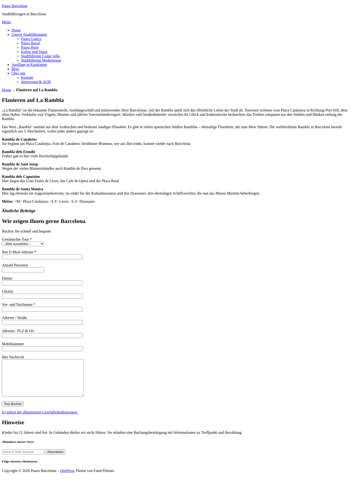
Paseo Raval (30, 43)
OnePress (67, 478)
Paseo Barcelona (14, 6)
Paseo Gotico (31, 39)
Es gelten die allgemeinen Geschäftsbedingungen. (40, 419)
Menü (6, 22)
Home (16, 30)
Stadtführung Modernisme (41, 60)
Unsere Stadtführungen (29, 34)
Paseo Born (29, 47)
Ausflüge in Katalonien (29, 65)
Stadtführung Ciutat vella (40, 56)
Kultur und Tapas (34, 52)
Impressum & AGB (36, 82)
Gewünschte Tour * (23, 241)
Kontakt (27, 77)
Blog (15, 69)
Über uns (18, 73)
